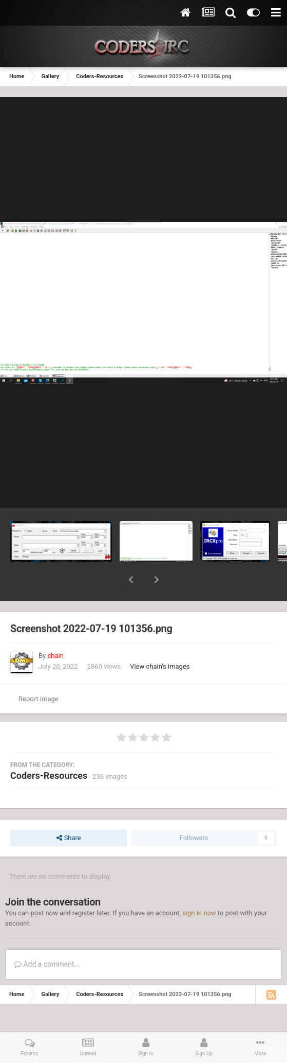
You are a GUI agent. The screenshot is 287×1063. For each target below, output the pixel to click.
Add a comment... (47, 964)
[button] (131, 579)
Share (68, 838)
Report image (38, 699)
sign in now (199, 913)
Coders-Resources (48, 775)
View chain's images (159, 666)
